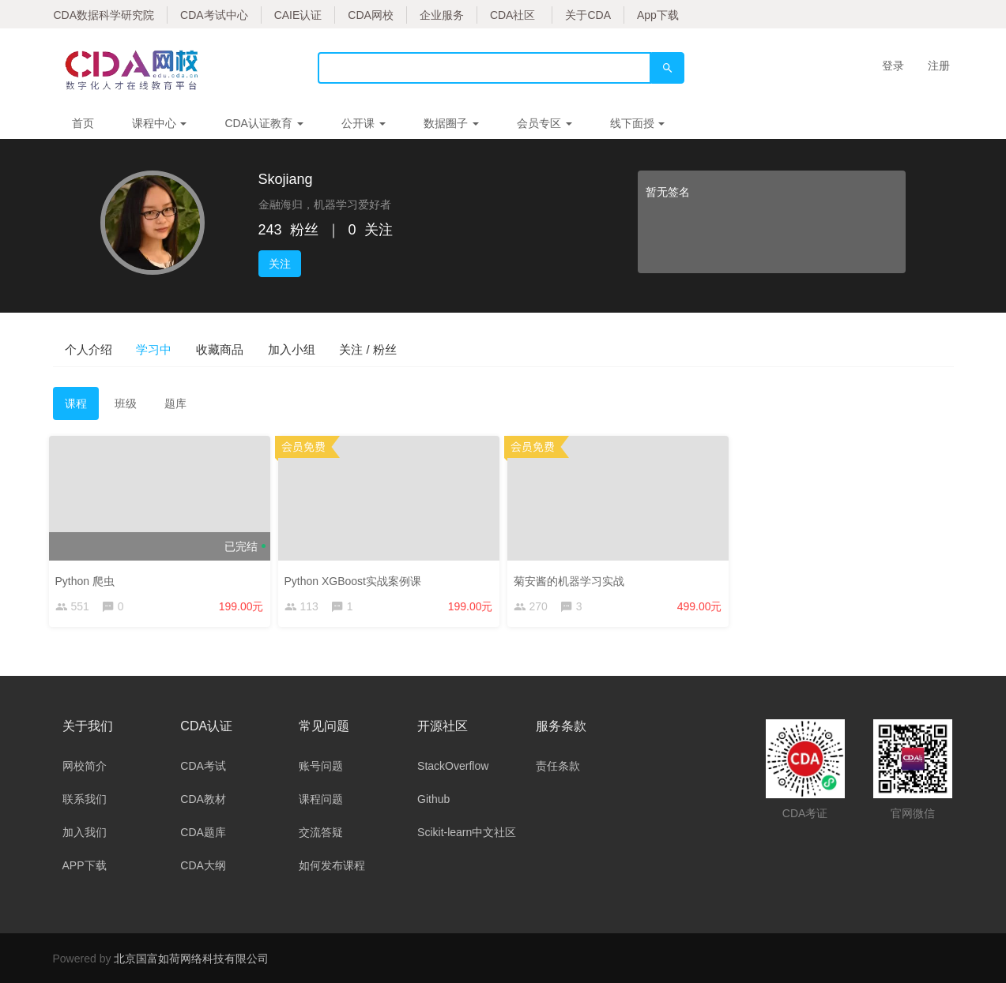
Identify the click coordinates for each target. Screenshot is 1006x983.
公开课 (363, 123)
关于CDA (588, 15)
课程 (76, 407)
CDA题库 (203, 832)
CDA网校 (371, 15)
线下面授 (637, 123)
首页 (83, 123)
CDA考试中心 (214, 15)
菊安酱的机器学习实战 (573, 580)
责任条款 (558, 766)
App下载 (658, 15)
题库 (175, 407)
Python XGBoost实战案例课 (357, 580)
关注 (280, 263)
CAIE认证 (298, 15)
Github (433, 799)
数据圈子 (451, 123)
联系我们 (84, 799)
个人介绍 (102, 348)
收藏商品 (285, 348)
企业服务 (442, 15)
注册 (939, 65)
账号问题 (321, 766)
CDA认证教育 (263, 123)
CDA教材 (203, 799)
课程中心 (159, 123)
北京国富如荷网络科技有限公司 (191, 958)
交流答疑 (321, 832)
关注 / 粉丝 (486, 348)
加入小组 (383, 348)
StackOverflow (452, 766)
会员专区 (544, 123)
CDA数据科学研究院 (104, 15)
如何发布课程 (332, 865)
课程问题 (321, 799)
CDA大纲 (203, 865)
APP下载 (84, 865)
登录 (893, 65)
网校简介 (84, 766)
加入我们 (84, 832)
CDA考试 (203, 766)
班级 (126, 407)
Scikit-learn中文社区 (466, 832)
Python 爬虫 (89, 580)
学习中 (194, 348)
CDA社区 (513, 15)
